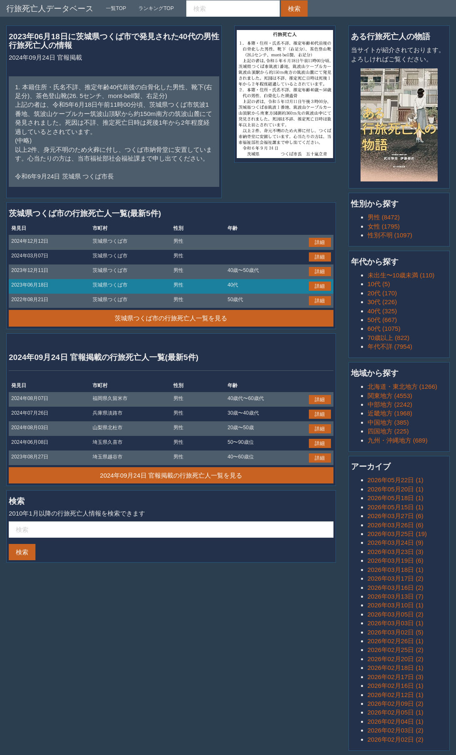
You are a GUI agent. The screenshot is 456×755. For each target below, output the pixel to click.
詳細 (320, 242)
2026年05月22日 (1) (395, 479)
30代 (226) (382, 301)
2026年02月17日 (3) (395, 676)
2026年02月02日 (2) (395, 739)
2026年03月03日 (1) (395, 623)
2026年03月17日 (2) (395, 578)
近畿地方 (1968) (390, 413)
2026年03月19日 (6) (395, 560)
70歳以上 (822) (389, 337)
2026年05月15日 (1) (395, 507)
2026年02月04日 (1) (395, 721)
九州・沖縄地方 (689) (398, 440)
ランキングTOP (155, 8)
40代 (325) (382, 311)
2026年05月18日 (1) (395, 497)
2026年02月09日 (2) (395, 703)
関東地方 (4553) (390, 395)
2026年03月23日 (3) (395, 551)
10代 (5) (379, 283)
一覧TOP (116, 8)
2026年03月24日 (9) (395, 542)
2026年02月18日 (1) (395, 667)
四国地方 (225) (388, 431)
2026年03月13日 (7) (395, 596)
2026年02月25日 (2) (395, 649)
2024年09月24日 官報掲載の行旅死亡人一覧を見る (171, 475)
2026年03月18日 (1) (395, 569)
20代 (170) (382, 293)
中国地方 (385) (388, 422)
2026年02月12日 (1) (395, 694)
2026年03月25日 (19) (397, 533)
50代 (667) (382, 319)
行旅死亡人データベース (49, 8)
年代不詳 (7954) (390, 346)
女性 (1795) (384, 226)
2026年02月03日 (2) (395, 730)
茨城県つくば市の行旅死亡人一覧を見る (171, 318)
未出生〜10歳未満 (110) (401, 275)
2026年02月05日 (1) (395, 712)
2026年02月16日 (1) (395, 685)
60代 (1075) (384, 328)
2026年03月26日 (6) (395, 524)
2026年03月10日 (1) (395, 605)
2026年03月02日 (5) (395, 632)
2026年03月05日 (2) (395, 614)
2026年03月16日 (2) (395, 587)
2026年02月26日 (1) (395, 640)
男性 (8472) (384, 217)
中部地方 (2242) (390, 404)
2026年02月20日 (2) (395, 658)
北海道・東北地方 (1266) (403, 386)
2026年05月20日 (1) (395, 489)
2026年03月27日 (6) (395, 515)
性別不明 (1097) (390, 235)
